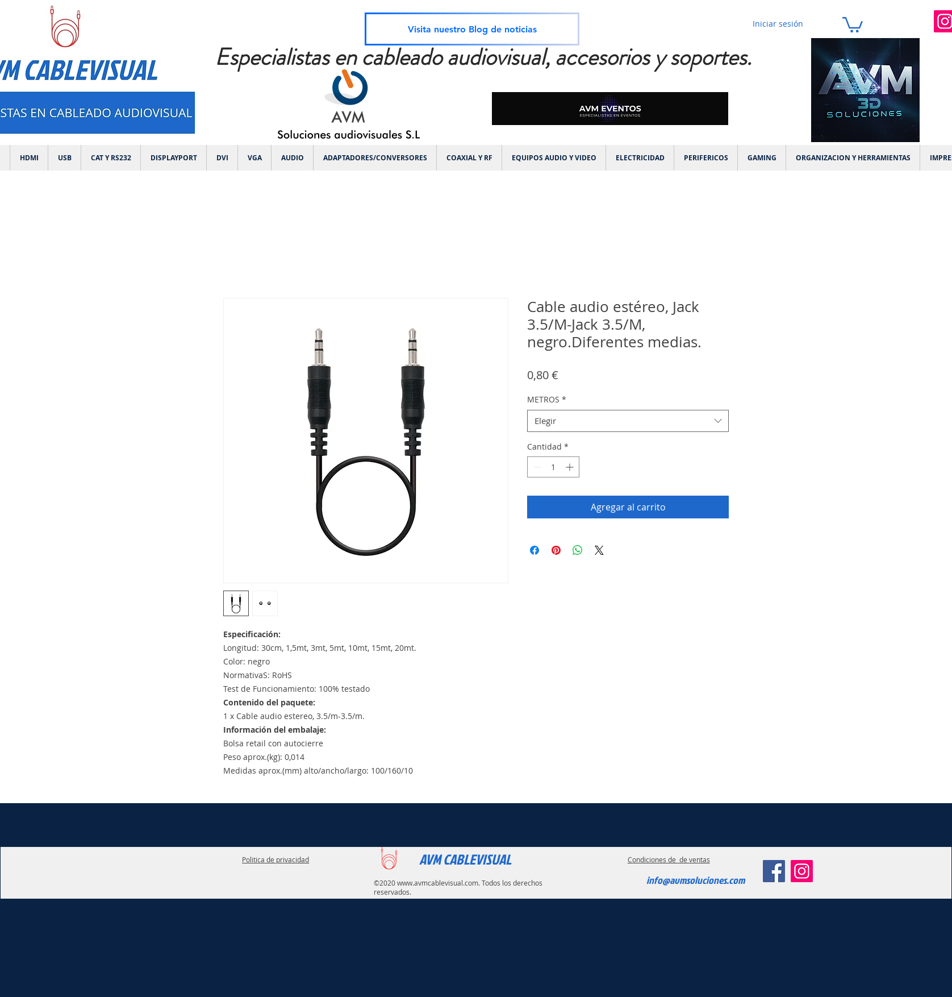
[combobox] (628, 421)
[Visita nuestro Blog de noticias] (472, 29)
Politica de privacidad (275, 859)
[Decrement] (536, 467)
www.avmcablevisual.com (437, 882)
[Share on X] (599, 550)
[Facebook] (774, 871)
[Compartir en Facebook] (534, 550)
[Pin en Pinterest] (556, 550)
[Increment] (570, 467)
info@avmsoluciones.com (695, 880)
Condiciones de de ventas (669, 859)
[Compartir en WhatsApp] (577, 550)
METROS (546, 399)
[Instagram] (802, 871)
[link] (852, 23)
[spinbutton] (553, 467)
